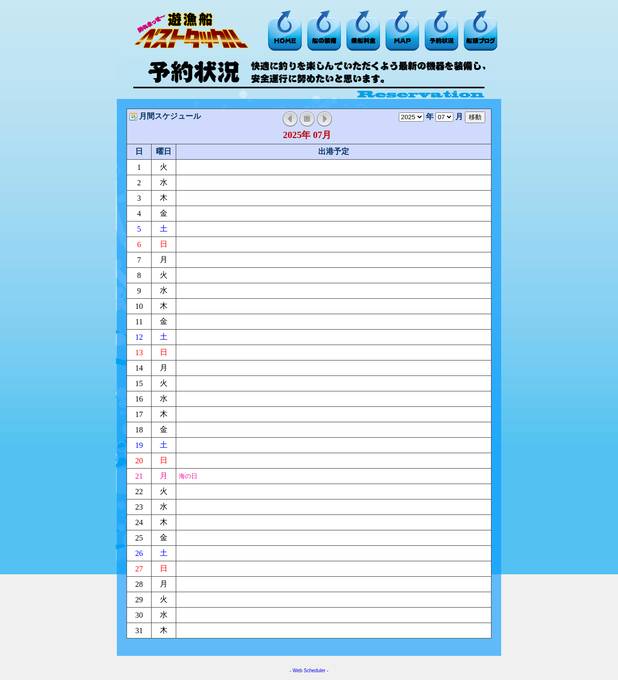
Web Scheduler (309, 670)
